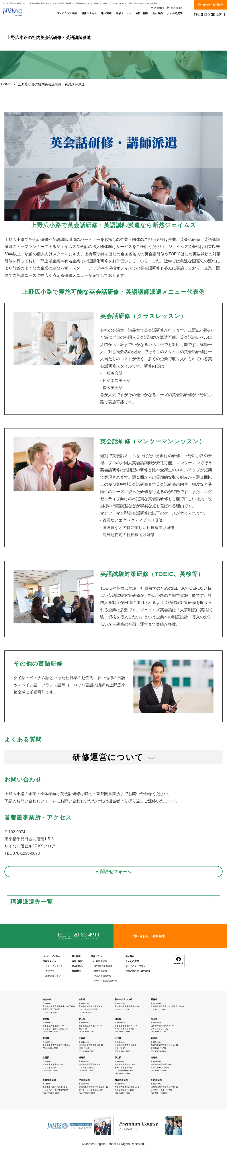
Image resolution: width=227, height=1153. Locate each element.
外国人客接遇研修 (103, 975)
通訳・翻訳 (142, 13)
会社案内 (158, 13)
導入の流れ (177, 8)
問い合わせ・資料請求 (210, 4)
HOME (6, 84)
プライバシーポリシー (136, 966)
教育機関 (159, 8)
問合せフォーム (115, 871)
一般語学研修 (100, 961)
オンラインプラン (54, 966)
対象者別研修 (100, 971)
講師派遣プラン (53, 975)
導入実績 (106, 13)
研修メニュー (123, 13)
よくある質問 (175, 13)
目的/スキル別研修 (103, 966)
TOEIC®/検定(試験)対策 (105, 980)
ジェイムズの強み (67, 13)
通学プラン (51, 971)
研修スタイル (89, 13)
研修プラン (96, 956)
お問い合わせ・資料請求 (137, 971)
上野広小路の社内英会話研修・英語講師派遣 (51, 84)
